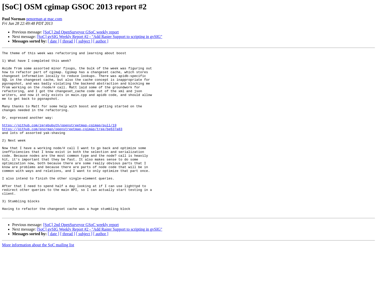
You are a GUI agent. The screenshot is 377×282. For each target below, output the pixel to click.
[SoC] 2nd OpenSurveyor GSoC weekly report (81, 32)
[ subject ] (84, 41)
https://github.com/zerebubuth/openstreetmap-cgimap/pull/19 (59, 140)
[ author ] (100, 41)
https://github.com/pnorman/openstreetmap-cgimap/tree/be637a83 (62, 145)
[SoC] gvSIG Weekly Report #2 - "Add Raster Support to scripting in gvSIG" (99, 36)
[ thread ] (67, 41)
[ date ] (53, 41)
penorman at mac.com (44, 19)
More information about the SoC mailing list (38, 277)
